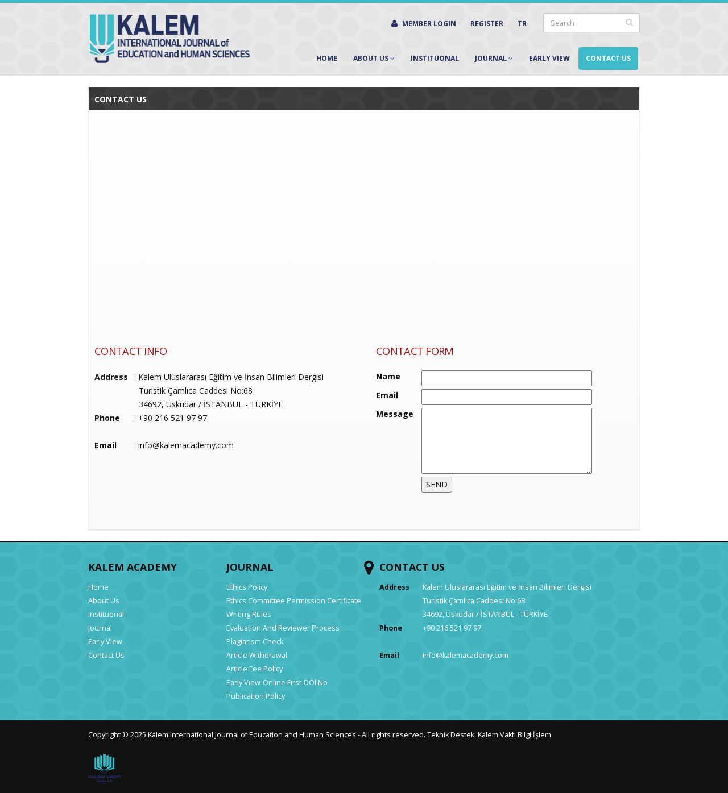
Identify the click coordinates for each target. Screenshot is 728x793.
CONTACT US (412, 567)
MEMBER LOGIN (423, 23)
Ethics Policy (246, 587)
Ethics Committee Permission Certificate (293, 601)
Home (326, 58)
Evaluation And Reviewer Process (283, 628)
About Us (374, 58)
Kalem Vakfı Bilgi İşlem (514, 735)
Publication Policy (255, 696)
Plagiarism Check (254, 641)
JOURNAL (250, 567)
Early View (549, 58)
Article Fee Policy (254, 669)
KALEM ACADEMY (132, 567)
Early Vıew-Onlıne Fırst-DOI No (277, 682)
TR (522, 23)
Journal (494, 58)
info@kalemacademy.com (186, 445)
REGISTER (486, 23)
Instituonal (435, 58)
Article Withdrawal (256, 655)
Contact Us (608, 58)
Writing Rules (248, 614)
